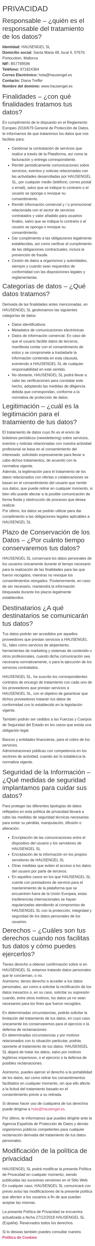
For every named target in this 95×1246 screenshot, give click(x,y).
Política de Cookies (19, 1237)
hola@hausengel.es (48, 1109)
